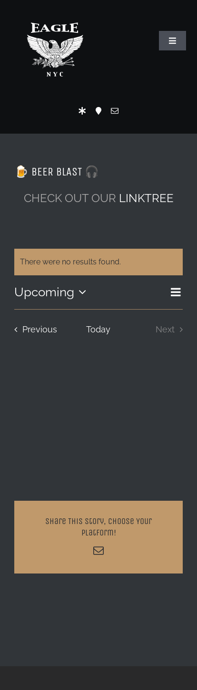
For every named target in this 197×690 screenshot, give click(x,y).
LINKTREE (146, 198)
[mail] (114, 111)
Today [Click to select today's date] (98, 329)
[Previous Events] (33, 329)
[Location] (98, 111)
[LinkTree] (82, 111)
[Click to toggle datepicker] (52, 292)
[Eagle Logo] (54, 13)
